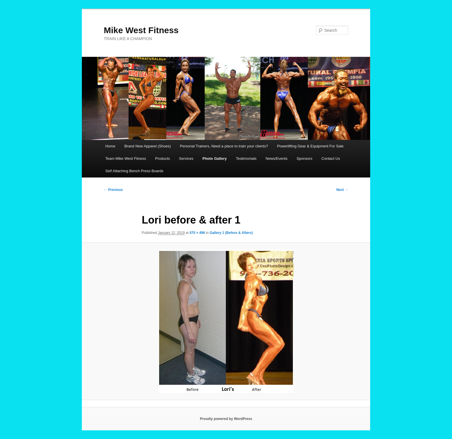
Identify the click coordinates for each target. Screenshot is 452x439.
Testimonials (246, 158)
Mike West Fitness (141, 30)
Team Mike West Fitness (125, 158)
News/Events (276, 158)
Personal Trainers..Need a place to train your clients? (224, 146)
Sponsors (304, 158)
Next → (342, 190)
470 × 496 (197, 233)
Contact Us (330, 158)
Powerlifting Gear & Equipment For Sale (310, 146)
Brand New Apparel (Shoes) (147, 146)
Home (110, 146)
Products (162, 158)
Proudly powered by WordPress (226, 419)
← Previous (113, 190)
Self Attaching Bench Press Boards (134, 171)
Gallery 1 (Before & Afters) (231, 233)
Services (186, 158)
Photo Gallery (214, 158)
